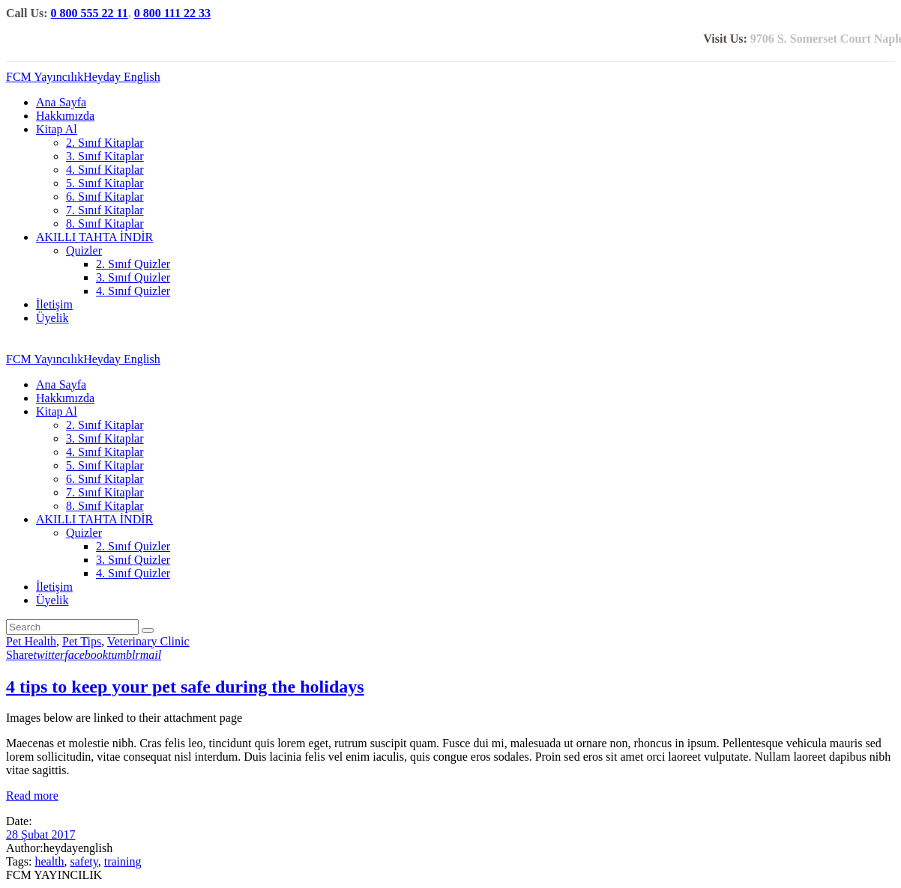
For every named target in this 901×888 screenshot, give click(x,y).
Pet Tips (81, 641)
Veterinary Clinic (148, 641)
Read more (32, 795)
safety (84, 861)
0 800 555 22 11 (89, 13)
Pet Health (31, 641)
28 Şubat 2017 (40, 834)
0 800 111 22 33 (172, 13)
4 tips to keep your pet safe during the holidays (185, 686)
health (49, 861)
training (123, 861)
